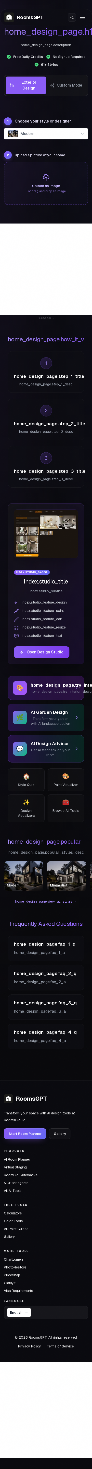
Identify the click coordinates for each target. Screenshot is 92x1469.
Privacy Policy (29, 1346)
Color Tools (13, 1221)
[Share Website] (72, 17)
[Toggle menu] (82, 17)
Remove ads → (46, 318)
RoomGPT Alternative (21, 1175)
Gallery (60, 1134)
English (19, 1312)
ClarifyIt (9, 1282)
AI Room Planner (17, 1159)
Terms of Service (60, 1346)
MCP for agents (16, 1182)
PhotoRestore (15, 1267)
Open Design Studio (42, 652)
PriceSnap (12, 1275)
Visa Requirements (18, 1290)
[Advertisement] (46, 269)
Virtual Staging (15, 1167)
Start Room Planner (25, 1134)
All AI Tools (13, 1190)
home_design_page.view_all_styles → (46, 901)
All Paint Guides (16, 1229)
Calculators (13, 1213)
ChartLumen (13, 1259)
